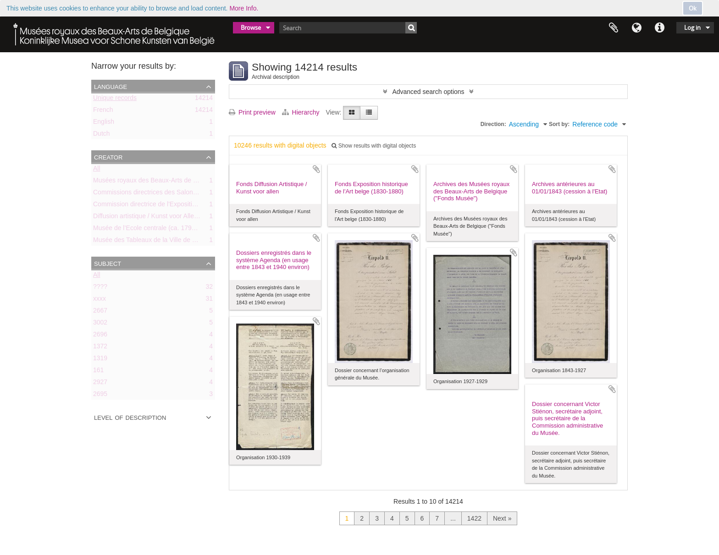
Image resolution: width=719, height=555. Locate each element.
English (103, 123)
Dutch (101, 135)
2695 (100, 395)
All (96, 170)
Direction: (493, 124)
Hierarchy (301, 112)
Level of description (130, 417)
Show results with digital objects (374, 146)
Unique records (115, 99)
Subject (107, 263)
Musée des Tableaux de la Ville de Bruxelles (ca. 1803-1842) (179, 241)
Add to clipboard (316, 169)
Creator (108, 156)
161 (98, 371)
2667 (100, 312)
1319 (100, 359)
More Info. (243, 8)
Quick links (659, 27)
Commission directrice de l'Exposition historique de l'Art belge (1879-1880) (198, 205)
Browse (251, 27)
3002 (100, 324)
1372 (100, 348)
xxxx (99, 300)
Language (636, 27)
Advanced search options (428, 91)
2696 (100, 336)
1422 (474, 518)
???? (100, 288)
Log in (692, 27)
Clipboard (613, 27)
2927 (100, 383)
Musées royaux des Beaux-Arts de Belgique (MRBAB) (170, 182)
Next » (502, 518)
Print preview (252, 112)
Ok (693, 8)
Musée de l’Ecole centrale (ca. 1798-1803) (153, 229)
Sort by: (559, 124)
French (103, 111)
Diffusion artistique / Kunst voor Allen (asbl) (154, 217)
